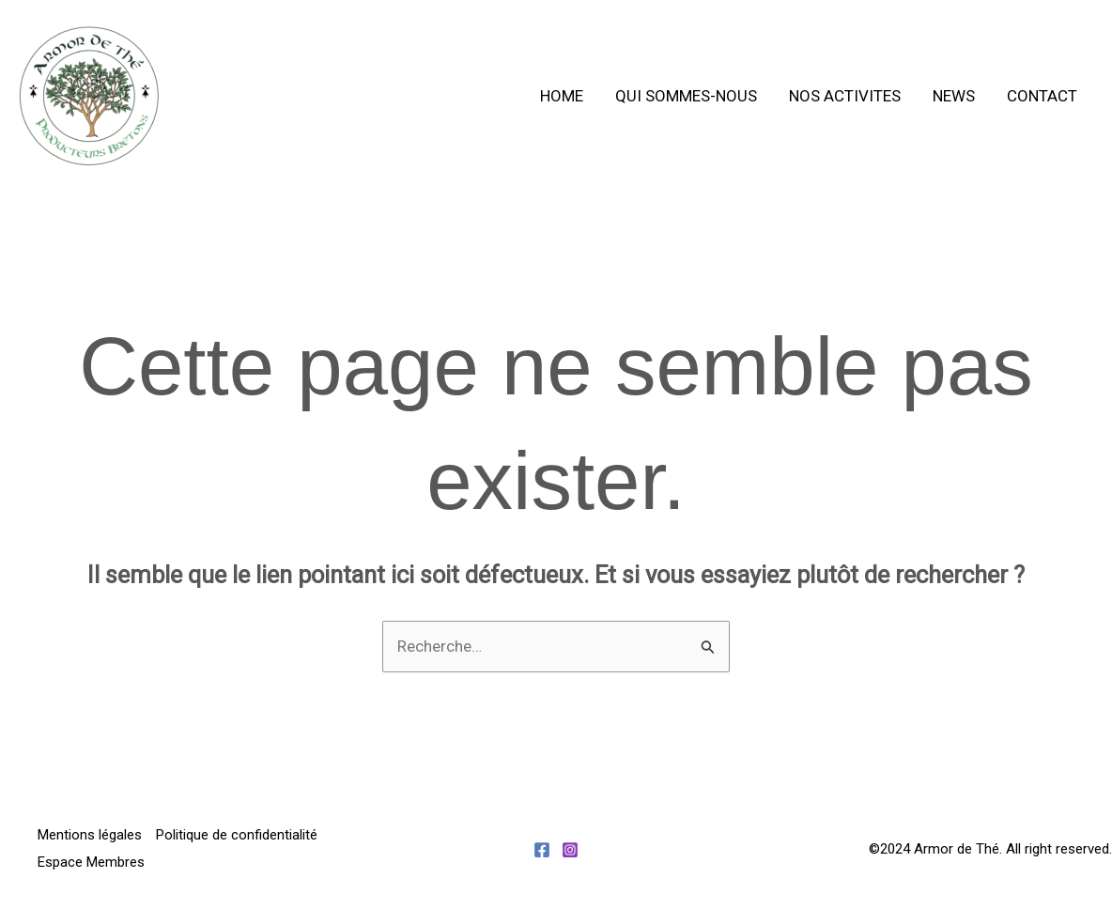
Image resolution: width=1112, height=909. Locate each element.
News (954, 95)
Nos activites (845, 95)
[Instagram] (570, 849)
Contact (1042, 95)
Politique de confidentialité (236, 834)
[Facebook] (541, 849)
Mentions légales (90, 834)
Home (561, 95)
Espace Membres (91, 862)
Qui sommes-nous (686, 95)
